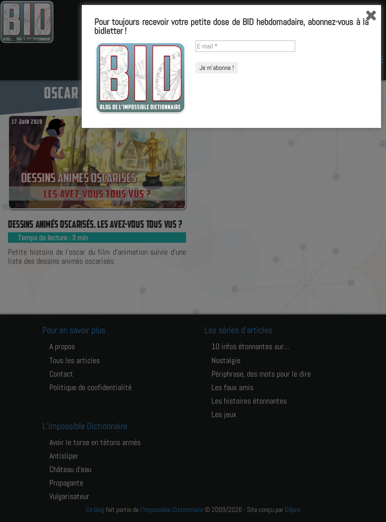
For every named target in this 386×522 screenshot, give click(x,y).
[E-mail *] (245, 435)
